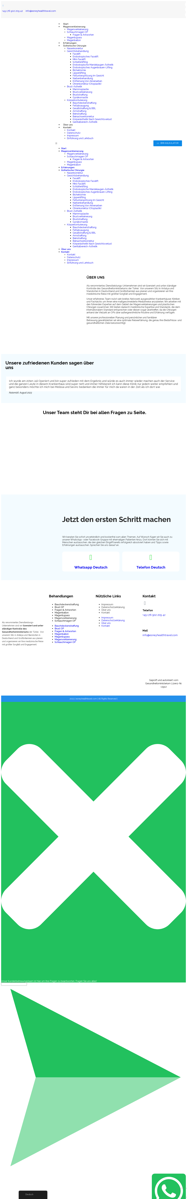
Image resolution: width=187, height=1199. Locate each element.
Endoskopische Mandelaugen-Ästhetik (93, 64)
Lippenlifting (79, 73)
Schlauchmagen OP (77, 32)
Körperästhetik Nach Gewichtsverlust (92, 119)
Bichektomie (79, 70)
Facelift (76, 53)
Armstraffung (79, 111)
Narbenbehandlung (83, 78)
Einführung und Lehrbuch (80, 138)
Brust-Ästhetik (74, 86)
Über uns (68, 124)
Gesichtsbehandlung (78, 51)
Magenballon (74, 40)
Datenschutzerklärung (113, 607)
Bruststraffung (80, 94)
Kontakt (67, 127)
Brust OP (59, 607)
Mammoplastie (81, 89)
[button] (84, 143)
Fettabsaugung (81, 105)
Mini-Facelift (79, 59)
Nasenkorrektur (75, 48)
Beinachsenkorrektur (83, 116)
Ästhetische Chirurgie (74, 45)
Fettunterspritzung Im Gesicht (88, 75)
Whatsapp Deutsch (90, 567)
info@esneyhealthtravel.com (41, 11)
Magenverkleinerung (74, 26)
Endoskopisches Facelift (85, 56)
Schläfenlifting (80, 62)
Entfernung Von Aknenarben (87, 81)
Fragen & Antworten (83, 34)
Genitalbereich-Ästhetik (85, 122)
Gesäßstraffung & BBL (84, 108)
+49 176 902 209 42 (12, 11)
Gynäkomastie (80, 97)
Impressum (73, 135)
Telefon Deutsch (150, 567)
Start (65, 24)
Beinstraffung (79, 113)
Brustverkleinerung (82, 92)
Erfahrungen (69, 43)
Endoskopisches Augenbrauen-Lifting (92, 67)
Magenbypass (74, 37)
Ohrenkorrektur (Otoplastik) (87, 83)
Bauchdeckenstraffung (84, 103)
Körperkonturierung (77, 100)
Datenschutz (73, 132)
